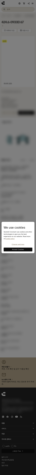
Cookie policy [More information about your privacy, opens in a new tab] (10, 239)
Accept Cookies (18, 250)
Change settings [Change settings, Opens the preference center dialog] (18, 244)
